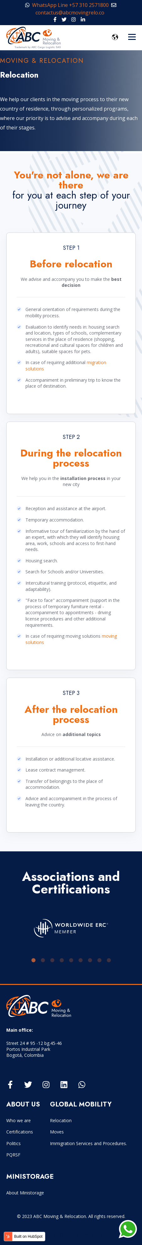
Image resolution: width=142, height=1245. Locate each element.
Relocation (61, 1120)
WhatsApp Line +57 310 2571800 (67, 5)
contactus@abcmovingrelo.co (72, 12)
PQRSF (13, 1154)
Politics (13, 1143)
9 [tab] (109, 960)
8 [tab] (99, 960)
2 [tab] (43, 960)
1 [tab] (33, 960)
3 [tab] (52, 960)
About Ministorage (25, 1192)
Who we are (18, 1120)
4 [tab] (61, 960)
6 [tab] (80, 960)
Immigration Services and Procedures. (88, 1143)
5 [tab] (71, 960)
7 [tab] (90, 960)
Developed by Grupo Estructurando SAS (71, 1235)
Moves (57, 1131)
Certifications (19, 1131)
